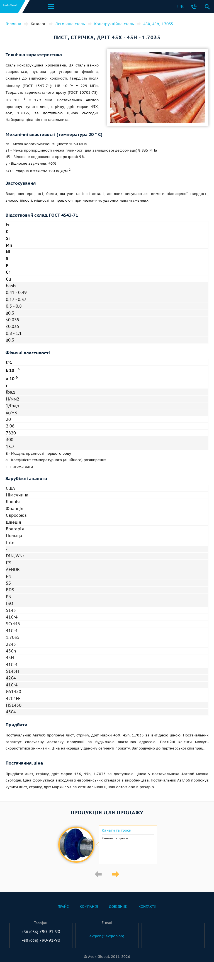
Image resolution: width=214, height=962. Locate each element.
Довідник (118, 906)
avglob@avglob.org (106, 936)
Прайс (63, 906)
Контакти (147, 906)
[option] (107, 844)
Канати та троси (116, 830)
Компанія (89, 906)
